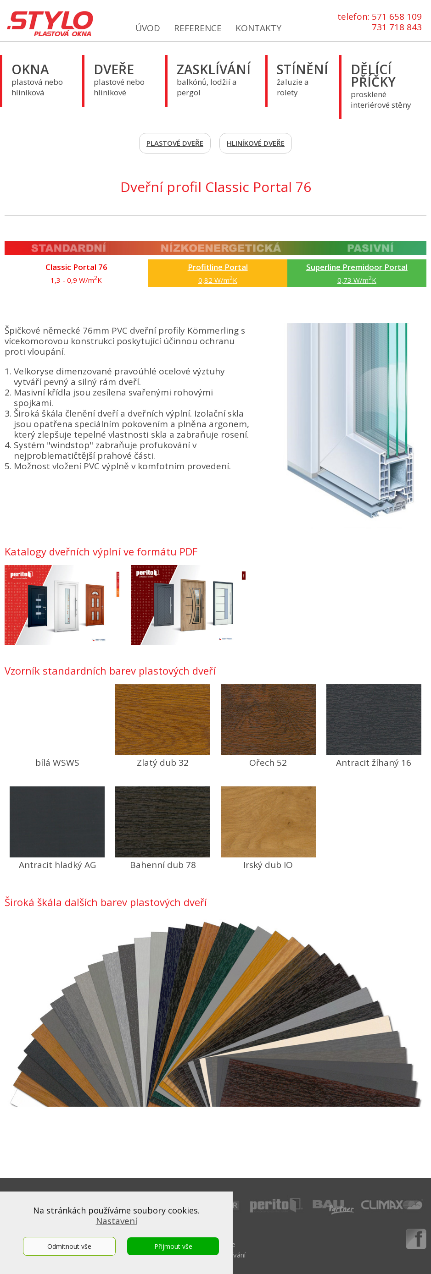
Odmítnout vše (69, 1246)
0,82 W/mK (218, 273)
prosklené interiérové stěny (381, 85)
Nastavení (116, 1221)
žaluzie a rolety (302, 79)
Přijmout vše (173, 1246)
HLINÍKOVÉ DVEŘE (256, 143)
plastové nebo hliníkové (119, 79)
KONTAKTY (258, 28)
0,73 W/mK (357, 273)
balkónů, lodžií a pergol (214, 79)
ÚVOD (147, 28)
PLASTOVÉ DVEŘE (174, 143)
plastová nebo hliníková (37, 79)
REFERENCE (198, 28)
